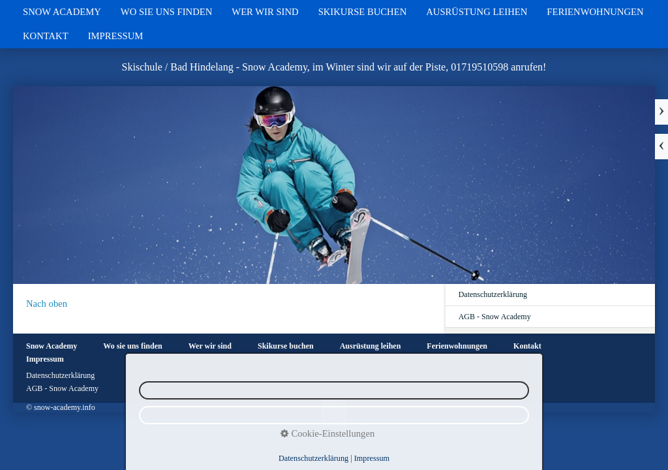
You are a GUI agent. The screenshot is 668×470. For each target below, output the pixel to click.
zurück (661, 146)
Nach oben (46, 303)
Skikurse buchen (362, 12)
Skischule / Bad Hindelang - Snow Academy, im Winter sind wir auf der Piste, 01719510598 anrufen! (334, 66)
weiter (661, 112)
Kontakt (45, 36)
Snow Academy (62, 12)
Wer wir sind (265, 12)
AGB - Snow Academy (495, 316)
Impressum (116, 36)
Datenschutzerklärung (493, 294)
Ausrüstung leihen (476, 12)
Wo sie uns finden (166, 12)
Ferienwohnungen (595, 12)
